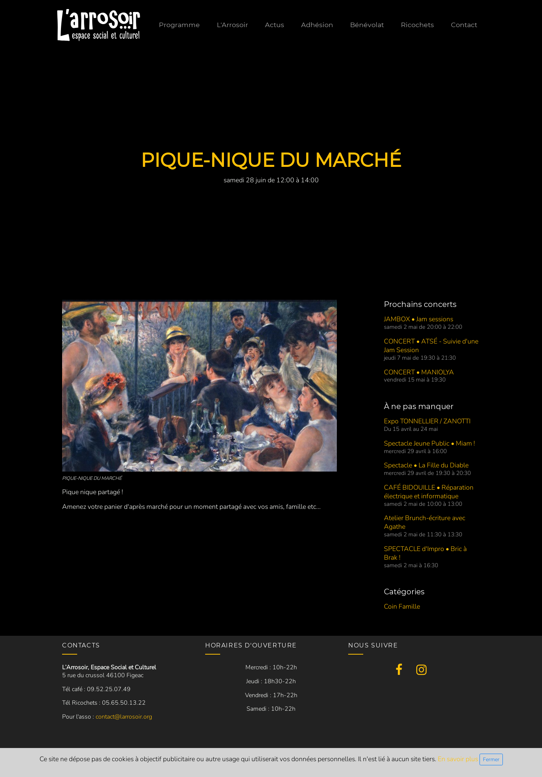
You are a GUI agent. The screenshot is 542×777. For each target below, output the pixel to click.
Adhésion (317, 25)
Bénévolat (367, 25)
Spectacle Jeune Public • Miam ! (429, 443)
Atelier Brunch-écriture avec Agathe (424, 522)
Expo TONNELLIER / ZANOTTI (427, 421)
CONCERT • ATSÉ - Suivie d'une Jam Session (431, 345)
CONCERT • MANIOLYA (419, 372)
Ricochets (417, 25)
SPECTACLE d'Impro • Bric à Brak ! (425, 553)
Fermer (491, 759)
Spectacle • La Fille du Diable (426, 465)
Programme (179, 25)
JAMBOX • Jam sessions (418, 319)
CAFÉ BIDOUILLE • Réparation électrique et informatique (428, 492)
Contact (464, 25)
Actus (274, 25)
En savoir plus (459, 758)
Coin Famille (402, 606)
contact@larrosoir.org (124, 717)
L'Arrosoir (232, 25)
